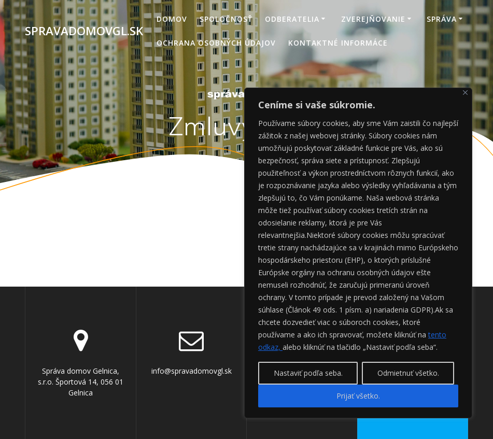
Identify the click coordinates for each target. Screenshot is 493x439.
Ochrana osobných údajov (216, 43)
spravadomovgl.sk (84, 31)
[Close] (465, 92)
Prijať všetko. (358, 396)
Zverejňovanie (373, 19)
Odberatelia (292, 19)
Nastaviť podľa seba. (308, 373)
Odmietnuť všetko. (408, 373)
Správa (442, 19)
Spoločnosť (226, 19)
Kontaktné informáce (338, 43)
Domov (172, 19)
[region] (358, 253)
